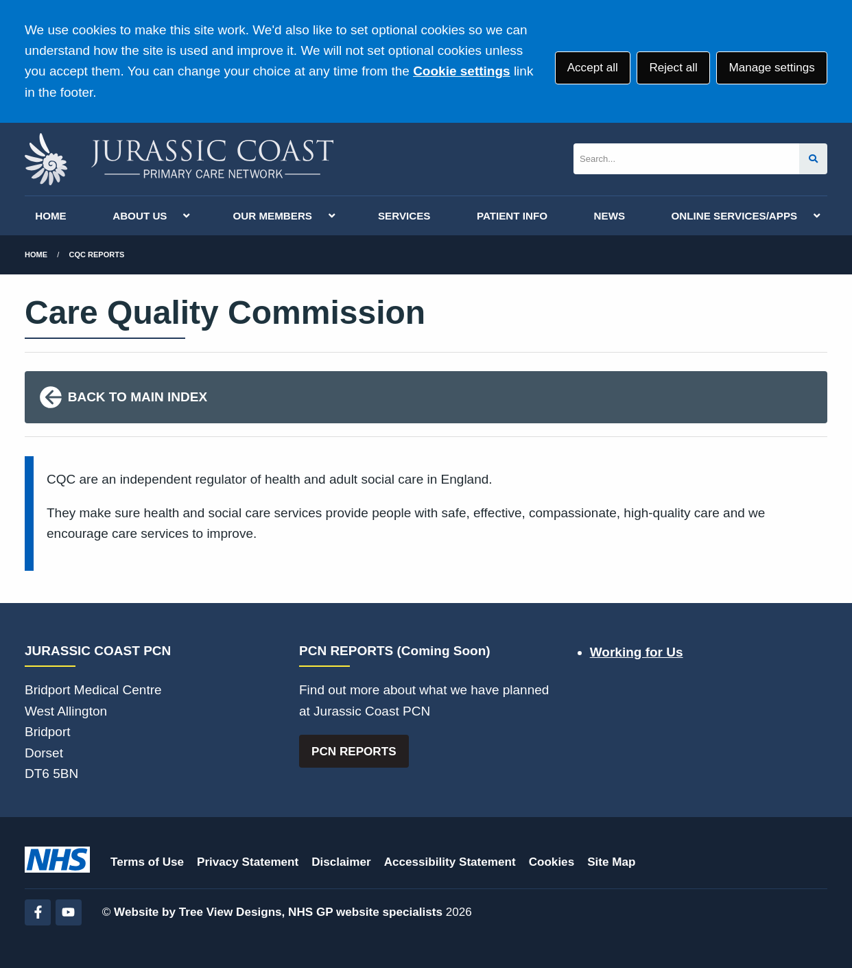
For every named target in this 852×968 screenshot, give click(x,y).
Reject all (673, 67)
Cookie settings (461, 71)
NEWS (610, 216)
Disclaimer (340, 862)
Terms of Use (147, 862)
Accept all (592, 67)
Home (36, 254)
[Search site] (813, 158)
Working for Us (636, 652)
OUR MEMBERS (272, 216)
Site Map (611, 862)
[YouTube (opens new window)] (69, 912)
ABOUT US (140, 216)
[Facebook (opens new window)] (38, 912)
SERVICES (404, 216)
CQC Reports (97, 254)
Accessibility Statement (450, 862)
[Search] (686, 158)
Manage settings (771, 67)
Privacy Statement (247, 862)
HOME (51, 216)
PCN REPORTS (353, 751)
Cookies (552, 862)
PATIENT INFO (512, 216)
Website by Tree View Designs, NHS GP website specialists (278, 912)
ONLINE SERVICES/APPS (735, 216)
